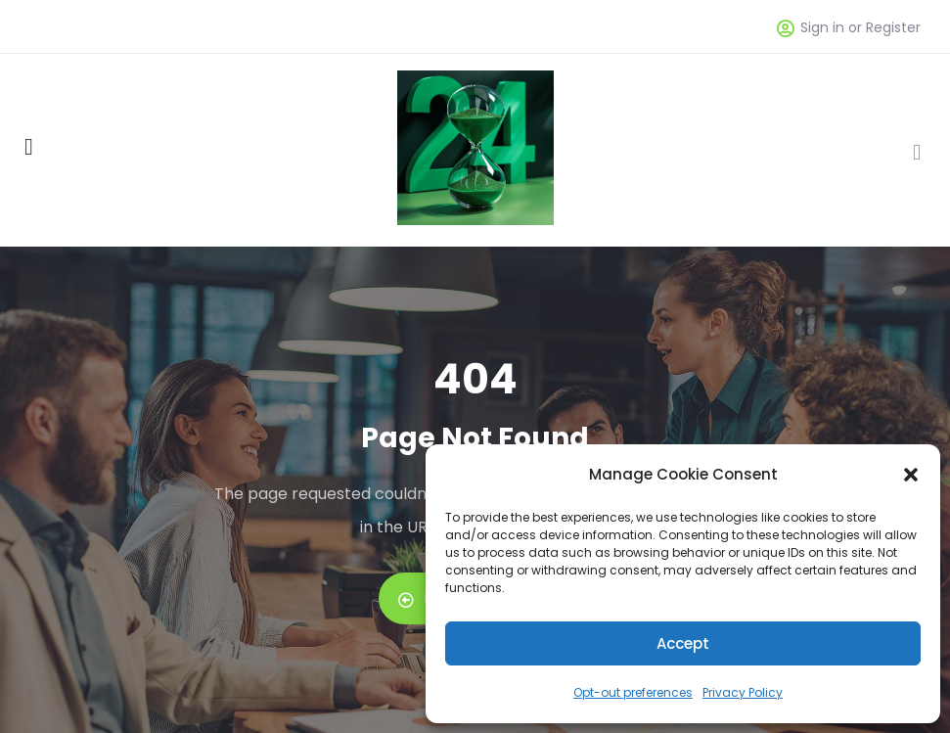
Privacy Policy (742, 692)
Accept (682, 643)
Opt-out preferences (633, 692)
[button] (911, 474)
